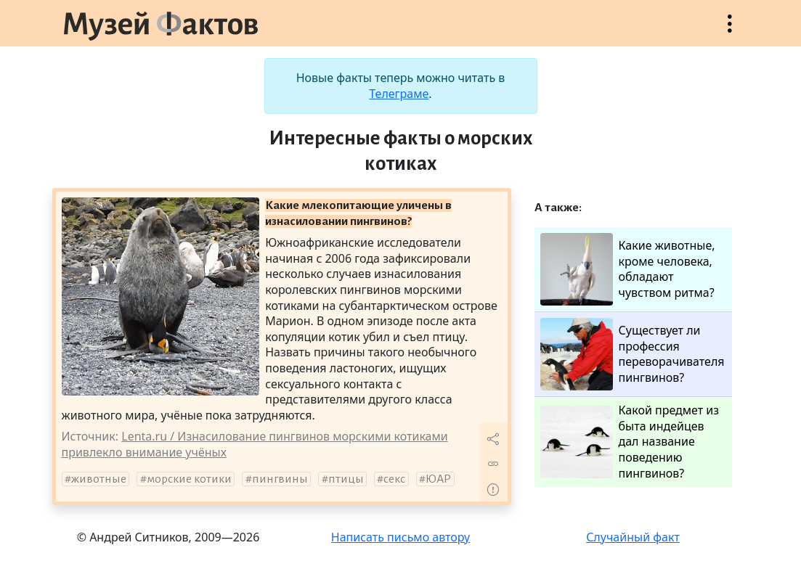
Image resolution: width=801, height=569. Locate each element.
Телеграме (398, 94)
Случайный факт (633, 537)
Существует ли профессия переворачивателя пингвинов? (632, 354)
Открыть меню (730, 30)
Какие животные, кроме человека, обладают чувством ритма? (627, 269)
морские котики (189, 479)
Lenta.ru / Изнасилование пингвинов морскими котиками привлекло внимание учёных (255, 444)
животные (98, 479)
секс (394, 479)
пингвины (280, 479)
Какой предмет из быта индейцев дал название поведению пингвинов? (630, 441)
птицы (346, 479)
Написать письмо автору (401, 537)
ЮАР (438, 479)
